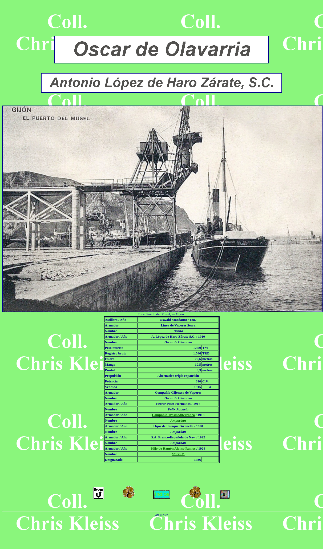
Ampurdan (178, 420)
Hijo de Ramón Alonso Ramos (173, 448)
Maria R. (178, 454)
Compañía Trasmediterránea (173, 415)
